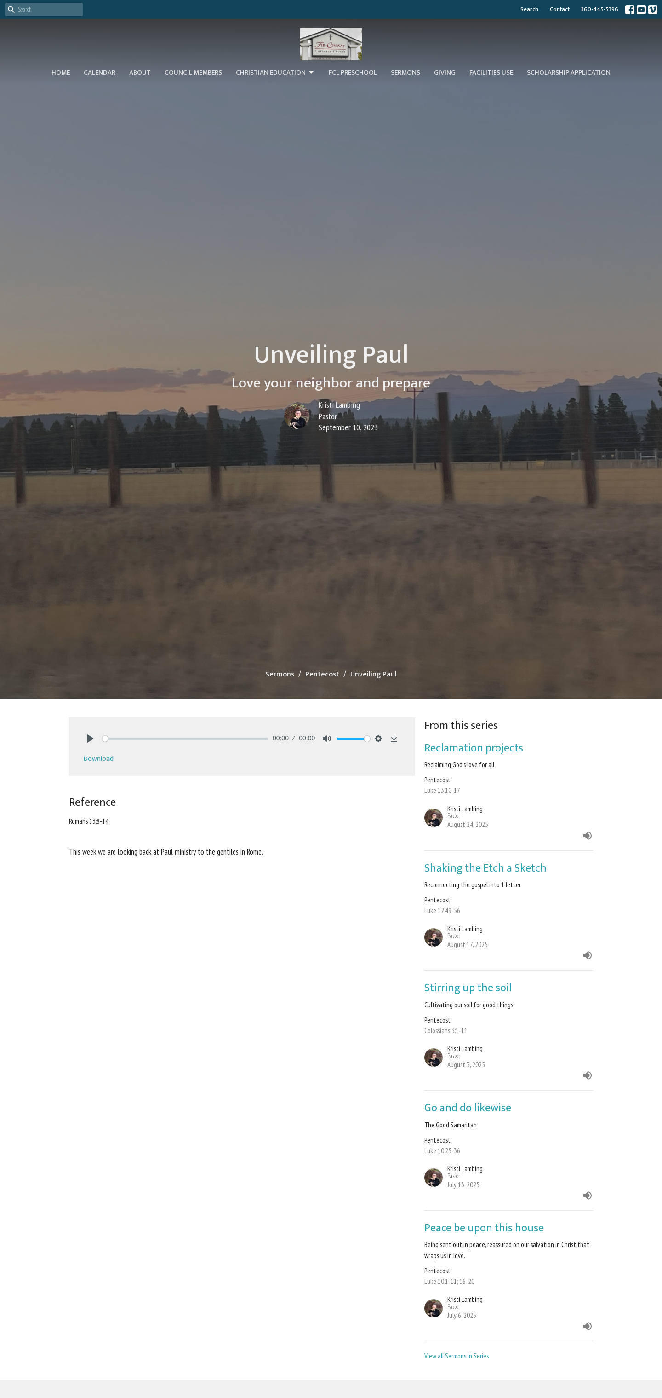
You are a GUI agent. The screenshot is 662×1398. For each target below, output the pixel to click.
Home (60, 72)
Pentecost (322, 674)
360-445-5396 (599, 9)
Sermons (405, 72)
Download (99, 758)
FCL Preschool (353, 72)
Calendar (99, 72)
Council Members (193, 72)
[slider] (185, 738)
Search (529, 9)
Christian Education (275, 72)
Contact (560, 9)
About (140, 72)
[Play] (90, 738)
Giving (445, 72)
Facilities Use (491, 72)
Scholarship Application (569, 72)
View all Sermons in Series (456, 1356)
